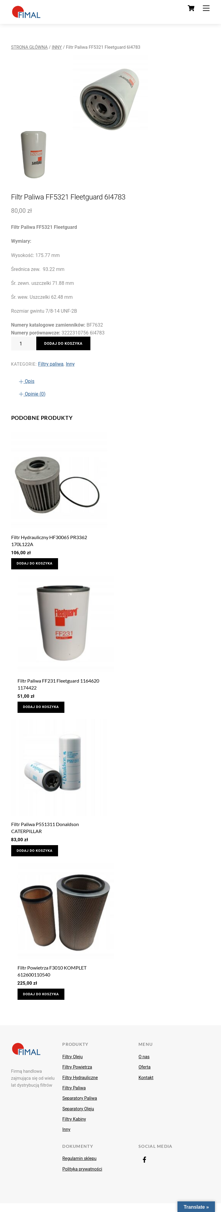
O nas (144, 1065)
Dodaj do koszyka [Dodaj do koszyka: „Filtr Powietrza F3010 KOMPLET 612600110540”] (44, 1002)
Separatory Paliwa (79, 1107)
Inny (57, 47)
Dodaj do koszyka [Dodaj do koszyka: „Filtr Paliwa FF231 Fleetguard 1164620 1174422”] (44, 710)
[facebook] (144, 1168)
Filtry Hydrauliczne (80, 1086)
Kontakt (145, 1086)
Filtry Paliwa (74, 1096)
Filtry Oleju (72, 1065)
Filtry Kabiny (74, 1127)
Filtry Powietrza (77, 1075)
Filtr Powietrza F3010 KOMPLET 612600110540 (52, 977)
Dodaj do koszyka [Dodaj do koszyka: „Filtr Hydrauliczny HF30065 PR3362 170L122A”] (38, 565)
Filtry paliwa (50, 364)
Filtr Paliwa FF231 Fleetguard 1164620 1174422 (58, 686)
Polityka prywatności (82, 1177)
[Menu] (206, 8)
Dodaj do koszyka (65, 343)
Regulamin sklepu (79, 1167)
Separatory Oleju (78, 1117)
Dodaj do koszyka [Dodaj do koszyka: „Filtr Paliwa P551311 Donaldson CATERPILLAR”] (38, 856)
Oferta (144, 1075)
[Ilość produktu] (23, 344)
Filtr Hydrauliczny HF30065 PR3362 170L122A (49, 541)
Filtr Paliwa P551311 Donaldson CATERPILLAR (45, 832)
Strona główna (29, 47)
